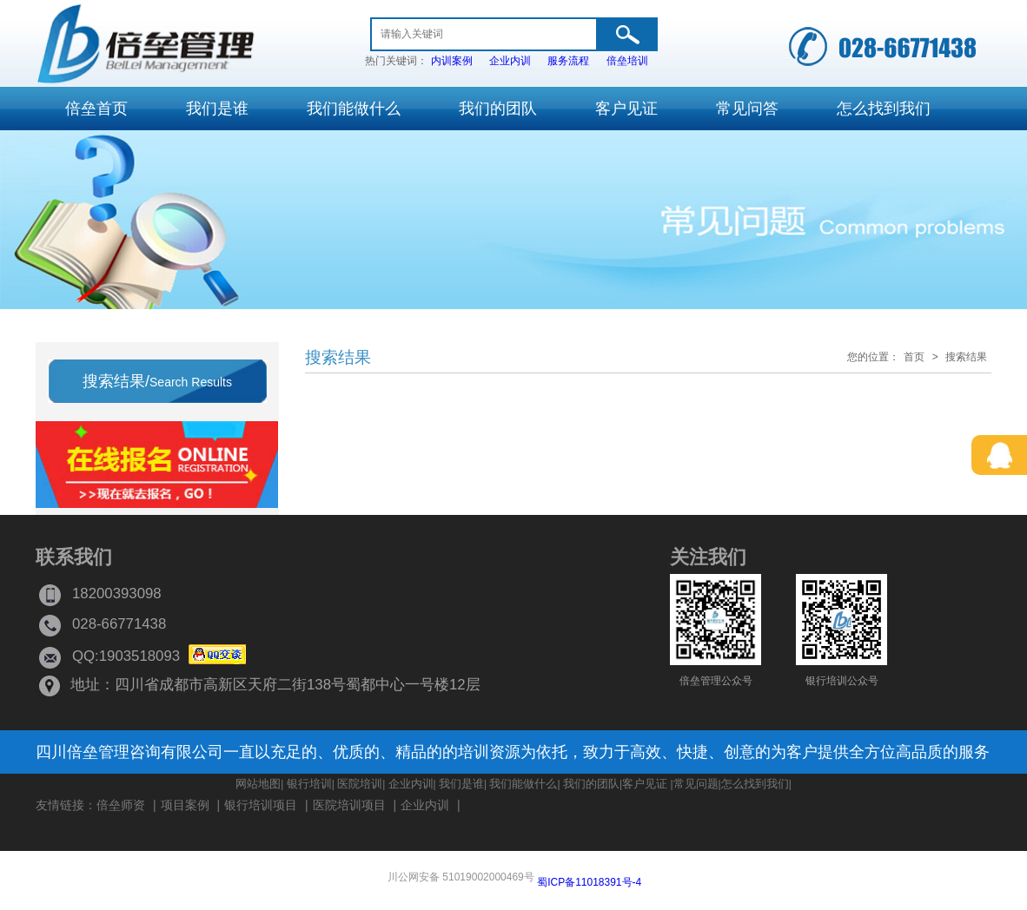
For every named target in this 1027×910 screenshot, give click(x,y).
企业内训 (510, 61)
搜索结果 (966, 357)
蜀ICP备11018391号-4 (589, 882)
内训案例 (452, 61)
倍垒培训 (627, 61)
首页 (914, 357)
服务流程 (568, 61)
